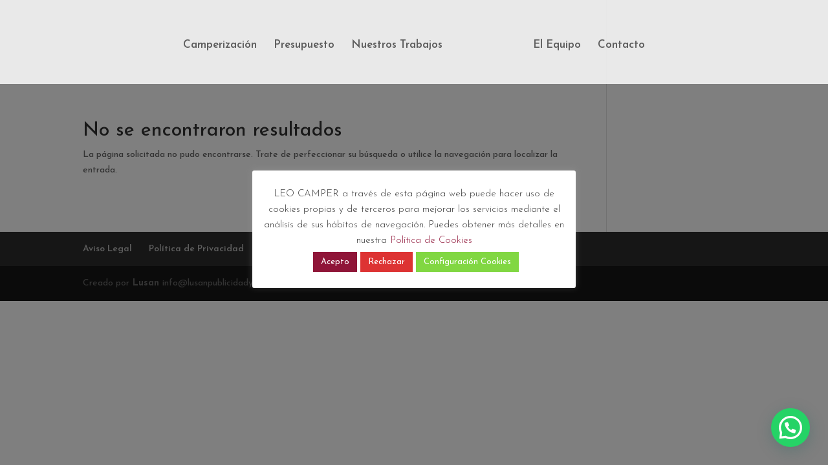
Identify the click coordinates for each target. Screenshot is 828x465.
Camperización (220, 45)
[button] (790, 427)
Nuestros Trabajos (396, 45)
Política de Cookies (431, 240)
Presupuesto (304, 45)
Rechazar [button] (386, 262)
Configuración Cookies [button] (467, 262)
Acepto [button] (335, 262)
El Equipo (557, 45)
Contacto (621, 45)
